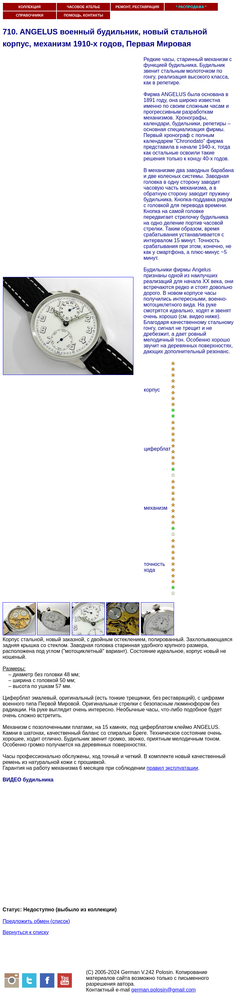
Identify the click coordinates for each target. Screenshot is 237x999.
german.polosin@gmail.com (163, 990)
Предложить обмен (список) (36, 921)
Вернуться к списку (26, 932)
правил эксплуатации (172, 768)
